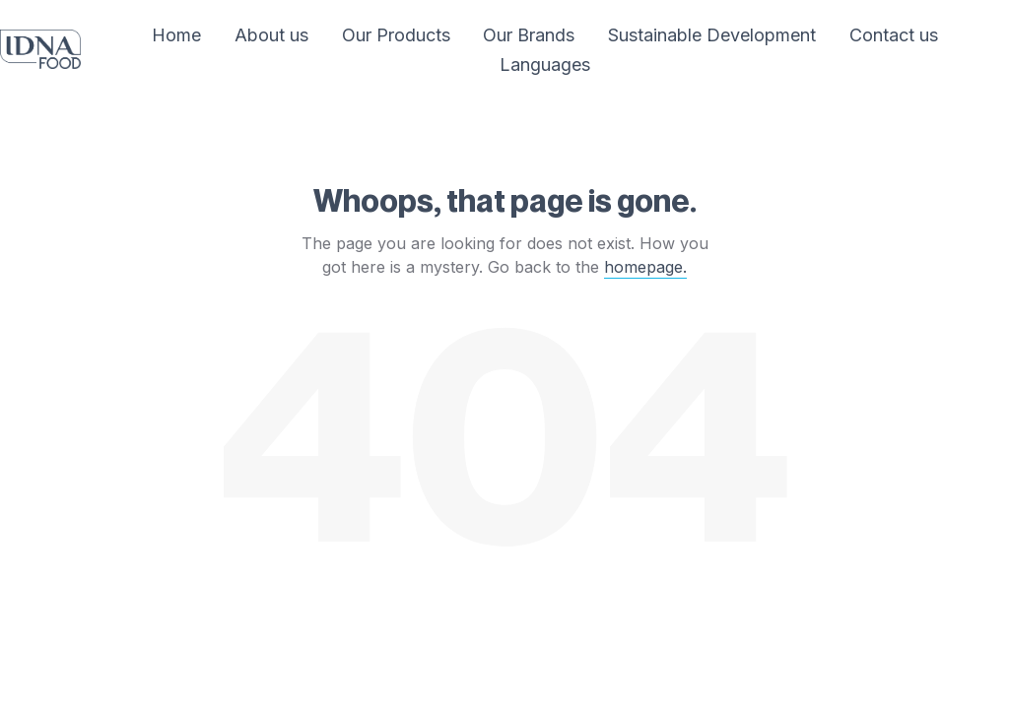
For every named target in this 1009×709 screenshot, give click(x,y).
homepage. (645, 267)
